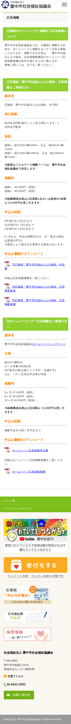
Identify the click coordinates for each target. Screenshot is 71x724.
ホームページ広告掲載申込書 (30, 450)
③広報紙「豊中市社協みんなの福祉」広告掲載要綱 (35, 302)
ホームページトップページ (49, 344)
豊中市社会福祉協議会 (29, 719)
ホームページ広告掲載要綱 (28, 471)
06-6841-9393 (16, 684)
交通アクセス (15, 676)
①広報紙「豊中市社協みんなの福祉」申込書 (35, 266)
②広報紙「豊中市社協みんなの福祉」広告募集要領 (35, 288)
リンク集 (10, 500)
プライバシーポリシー (18, 508)
